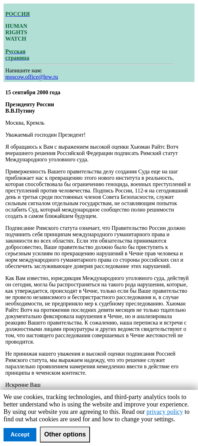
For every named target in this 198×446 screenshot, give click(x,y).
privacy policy (164, 411)
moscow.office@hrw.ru (31, 77)
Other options (65, 434)
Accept (20, 435)
